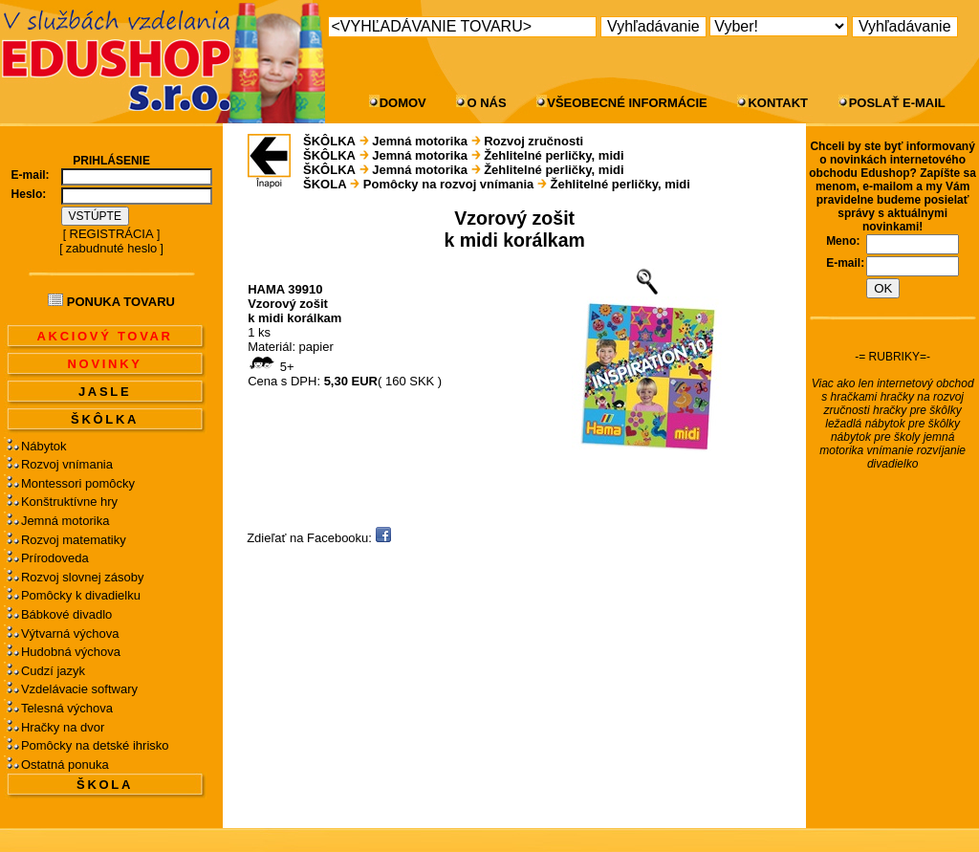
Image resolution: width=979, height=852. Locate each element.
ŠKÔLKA (105, 419)
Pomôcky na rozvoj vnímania (448, 184)
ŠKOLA (104, 784)
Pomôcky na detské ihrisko (95, 745)
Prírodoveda (55, 558)
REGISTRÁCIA (112, 234)
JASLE (104, 391)
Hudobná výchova (70, 651)
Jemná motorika (65, 520)
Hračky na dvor (62, 727)
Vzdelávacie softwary (79, 689)
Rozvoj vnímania (67, 464)
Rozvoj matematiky (73, 540)
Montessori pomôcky (78, 483)
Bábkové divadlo (66, 614)
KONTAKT (778, 103)
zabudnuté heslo (111, 248)
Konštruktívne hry (69, 501)
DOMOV (403, 103)
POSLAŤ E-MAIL (897, 103)
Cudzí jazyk (53, 671)
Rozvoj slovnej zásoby (82, 577)
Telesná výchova (67, 708)
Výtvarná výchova (70, 633)
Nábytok (44, 446)
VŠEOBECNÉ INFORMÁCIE (627, 103)
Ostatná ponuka (65, 764)
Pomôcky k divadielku (81, 595)
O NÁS (486, 103)
